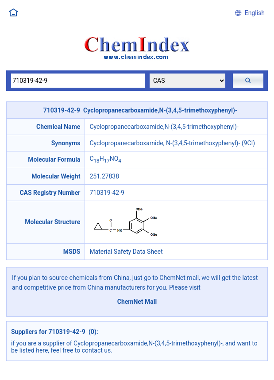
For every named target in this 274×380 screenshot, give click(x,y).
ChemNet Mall (137, 301)
